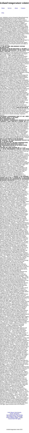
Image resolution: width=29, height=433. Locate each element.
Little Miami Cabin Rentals (14, 412)
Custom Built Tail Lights (14, 418)
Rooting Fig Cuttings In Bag (15, 415)
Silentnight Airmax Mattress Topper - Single (14, 417)
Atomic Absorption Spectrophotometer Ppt (12, 414)
